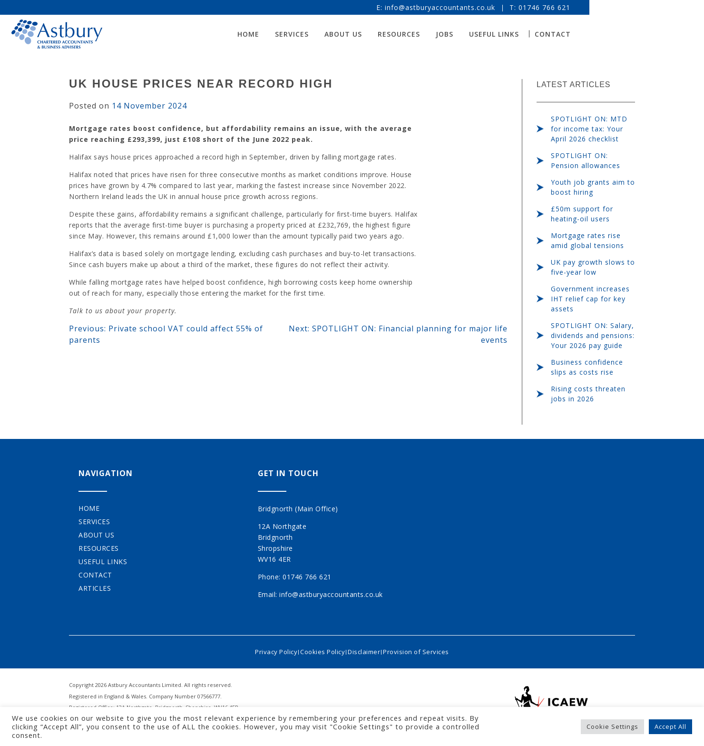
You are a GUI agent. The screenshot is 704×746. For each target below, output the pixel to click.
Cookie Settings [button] (612, 726)
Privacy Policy (266, 649)
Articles (94, 588)
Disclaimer (367, 649)
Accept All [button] (670, 726)
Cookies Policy (319, 649)
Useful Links (552, 34)
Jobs (502, 34)
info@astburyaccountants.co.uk (497, 7)
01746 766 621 (602, 7)
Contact (610, 34)
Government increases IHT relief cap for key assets (590, 298)
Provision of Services (426, 649)
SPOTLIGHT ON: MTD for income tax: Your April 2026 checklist (589, 128)
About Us (401, 34)
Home (306, 34)
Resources (456, 34)
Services (349, 34)
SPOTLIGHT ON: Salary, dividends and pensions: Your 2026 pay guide (593, 335)
